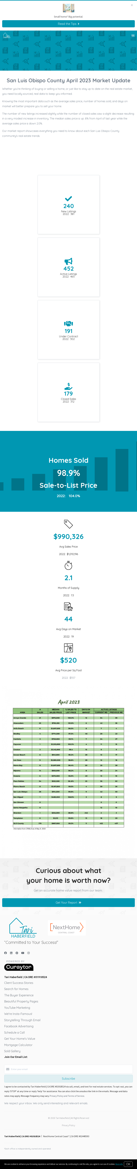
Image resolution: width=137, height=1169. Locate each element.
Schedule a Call (14, 1032)
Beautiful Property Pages (21, 1001)
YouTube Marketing (17, 1007)
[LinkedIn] (11, 953)
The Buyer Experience (19, 995)
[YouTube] (22, 953)
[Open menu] (133, 35)
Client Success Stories (18, 983)
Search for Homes (16, 989)
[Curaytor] (18, 970)
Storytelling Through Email (22, 1020)
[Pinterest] (17, 953)
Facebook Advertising (19, 1026)
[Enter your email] (71, 1069)
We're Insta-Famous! (18, 1014)
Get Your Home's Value (19, 1038)
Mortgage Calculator (18, 1045)
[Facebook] (5, 953)
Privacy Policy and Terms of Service (67, 1095)
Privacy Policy (68, 1125)
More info (119, 1164)
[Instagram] (28, 953)
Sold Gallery (12, 1051)
